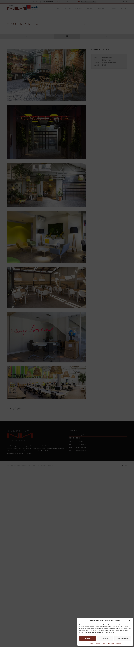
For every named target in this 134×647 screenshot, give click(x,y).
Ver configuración (122, 638)
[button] (130, 620)
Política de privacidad (107, 643)
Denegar (105, 638)
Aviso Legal (118, 643)
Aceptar (87, 638)
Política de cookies (94, 643)
